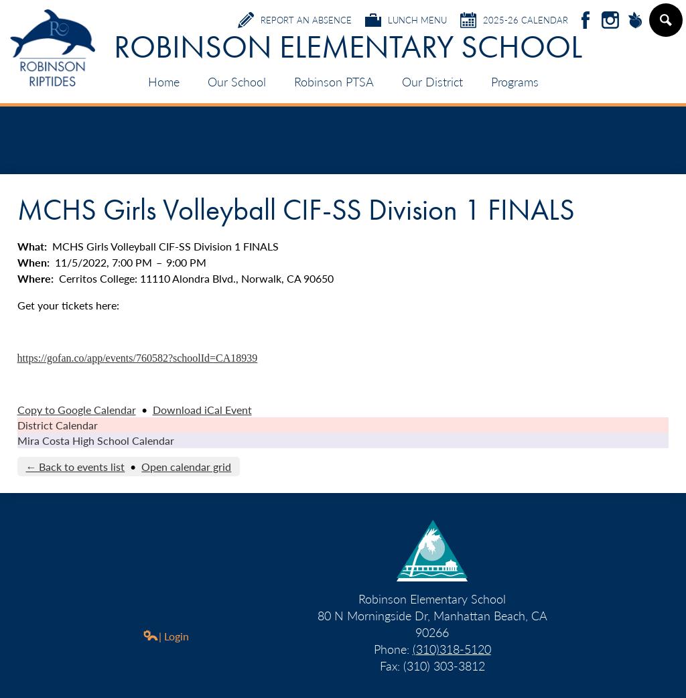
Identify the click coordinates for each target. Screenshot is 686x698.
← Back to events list (75, 466)
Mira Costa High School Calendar (95, 440)
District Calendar (57, 425)
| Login (166, 636)
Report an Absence (295, 20)
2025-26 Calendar (514, 20)
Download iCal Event (202, 409)
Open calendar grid (186, 466)
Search (665, 25)
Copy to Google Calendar (76, 409)
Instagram (610, 21)
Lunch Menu (406, 20)
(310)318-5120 (452, 648)
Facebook (585, 21)
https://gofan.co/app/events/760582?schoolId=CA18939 (137, 358)
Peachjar (635, 21)
